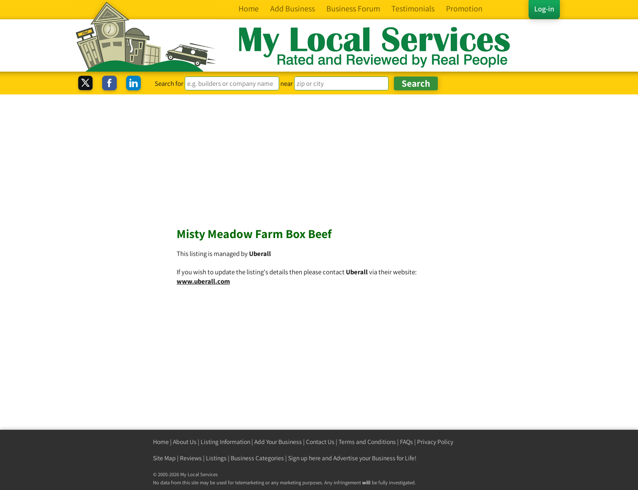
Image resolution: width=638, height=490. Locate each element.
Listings (216, 458)
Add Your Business (278, 442)
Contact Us (320, 442)
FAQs (406, 442)
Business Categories (257, 458)
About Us (185, 442)
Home (161, 442)
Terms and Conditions (367, 442)
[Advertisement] (319, 155)
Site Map (164, 458)
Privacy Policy (435, 442)
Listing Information (225, 442)
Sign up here (304, 458)
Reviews (191, 458)
